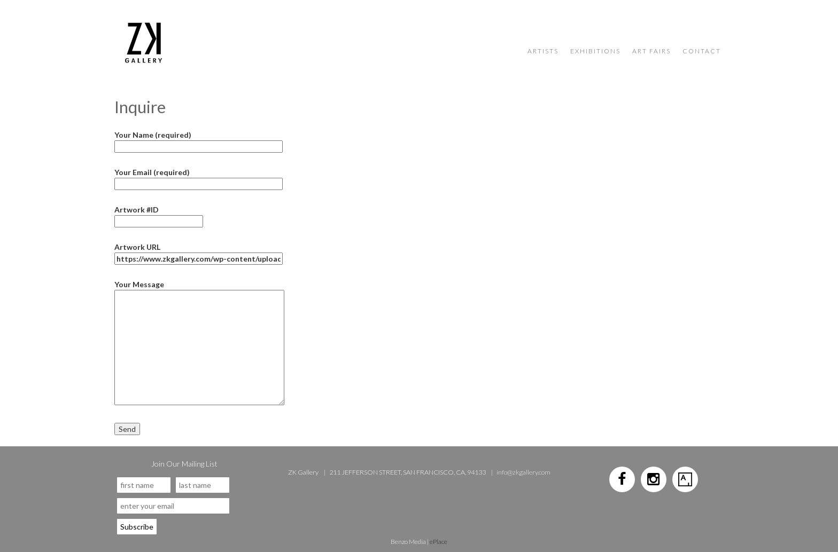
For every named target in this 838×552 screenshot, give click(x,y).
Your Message (199, 290)
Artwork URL (198, 252)
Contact (701, 51)
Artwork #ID (158, 215)
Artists (542, 51)
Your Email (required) (198, 178)
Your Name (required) (198, 140)
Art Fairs (651, 51)
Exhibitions (595, 51)
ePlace (438, 542)
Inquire (140, 107)
